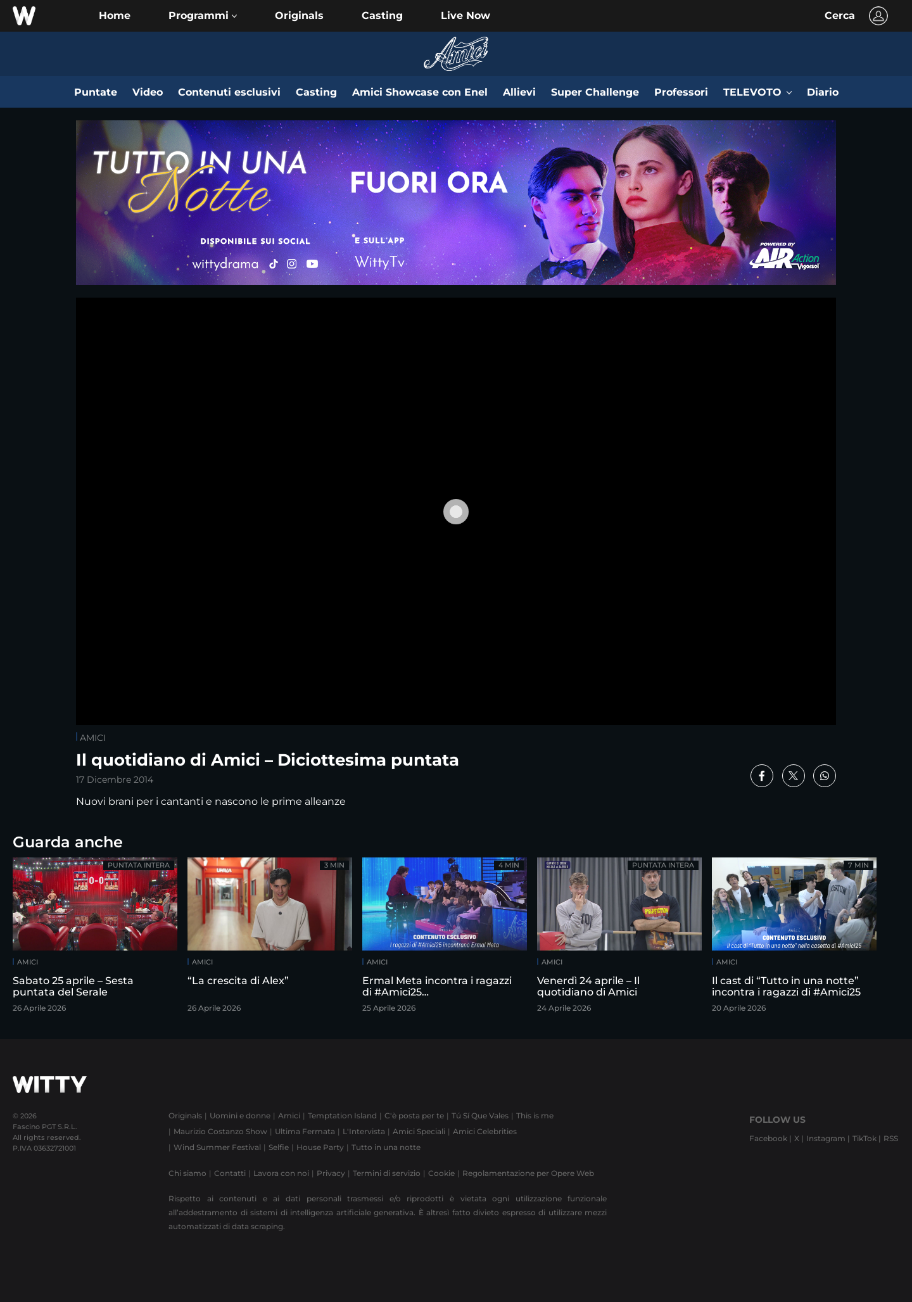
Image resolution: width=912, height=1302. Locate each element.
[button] (202, 15)
